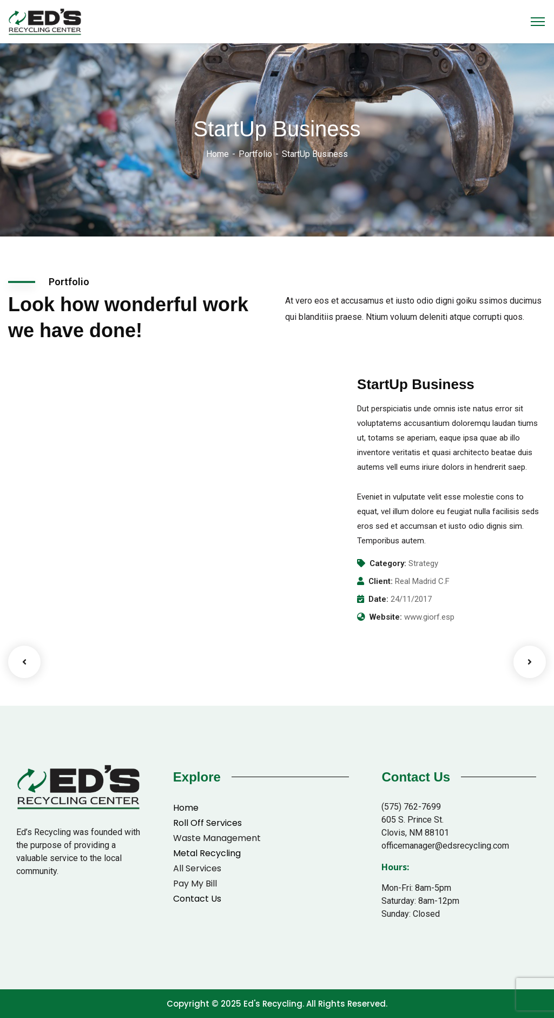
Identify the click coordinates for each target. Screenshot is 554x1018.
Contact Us (197, 898)
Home (217, 154)
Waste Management (217, 838)
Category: (388, 563)
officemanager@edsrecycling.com (445, 845)
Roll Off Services (207, 823)
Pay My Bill (195, 883)
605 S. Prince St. (412, 820)
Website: (386, 617)
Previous (24, 662)
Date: (378, 599)
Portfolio (255, 154)
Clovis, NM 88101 (415, 832)
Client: (380, 581)
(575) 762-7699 (411, 807)
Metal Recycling (207, 853)
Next (529, 662)
